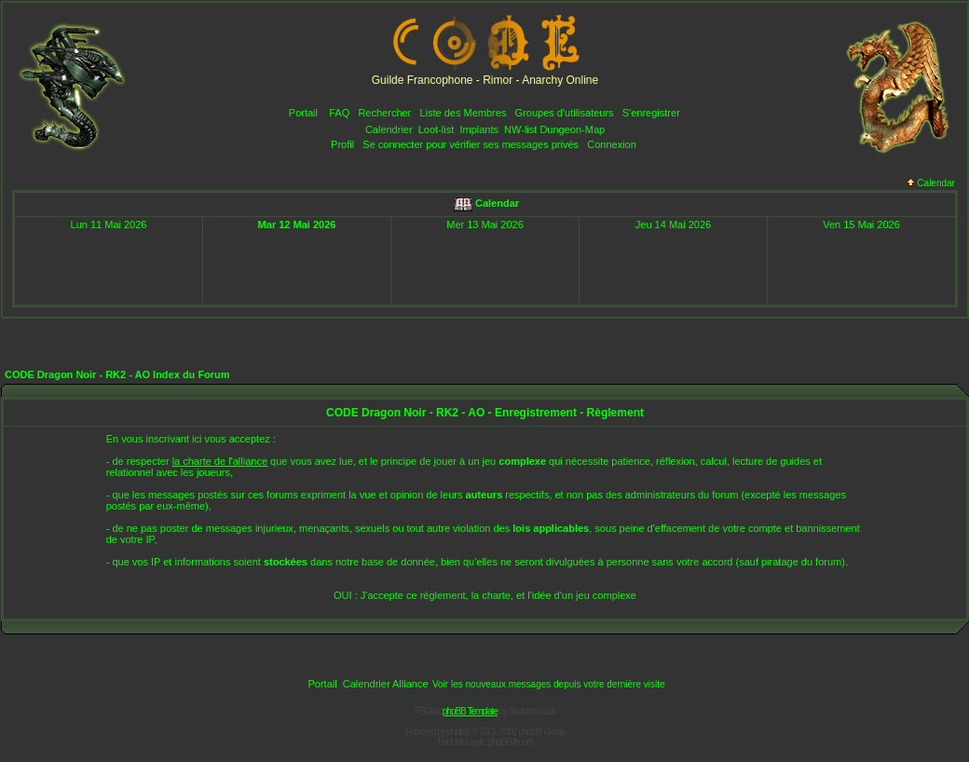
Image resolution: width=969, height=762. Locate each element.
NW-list (520, 129)
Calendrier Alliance (386, 683)
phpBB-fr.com (511, 742)
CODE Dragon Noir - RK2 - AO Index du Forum (117, 374)
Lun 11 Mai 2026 (109, 224)
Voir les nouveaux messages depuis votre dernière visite (548, 684)
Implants (478, 129)
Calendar (931, 183)
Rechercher (384, 112)
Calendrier (389, 129)
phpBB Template (470, 711)
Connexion (611, 144)
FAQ (339, 112)
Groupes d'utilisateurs (564, 112)
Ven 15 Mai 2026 (861, 224)
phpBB (459, 732)
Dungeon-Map (572, 129)
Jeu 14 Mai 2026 (673, 224)
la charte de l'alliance (219, 461)
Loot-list (436, 129)
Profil (342, 144)
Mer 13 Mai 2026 (485, 224)
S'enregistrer (651, 112)
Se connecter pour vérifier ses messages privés (470, 144)
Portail (303, 112)
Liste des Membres (462, 112)
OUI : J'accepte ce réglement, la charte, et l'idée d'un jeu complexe (485, 595)
